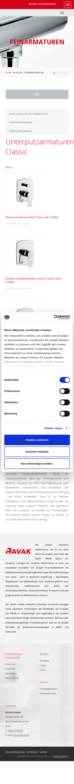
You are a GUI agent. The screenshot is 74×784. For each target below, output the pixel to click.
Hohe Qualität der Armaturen (28, 113)
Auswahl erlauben (37, 451)
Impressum (32, 751)
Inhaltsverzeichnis (15, 751)
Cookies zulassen (37, 439)
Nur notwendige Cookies (37, 463)
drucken (62, 73)
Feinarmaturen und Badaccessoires (43, 72)
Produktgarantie (48, 688)
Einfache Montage (20, 122)
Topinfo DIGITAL (61, 756)
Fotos (43, 670)
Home (8, 72)
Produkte (18, 72)
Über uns (10, 664)
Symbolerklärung (20, 131)
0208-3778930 (15, 730)
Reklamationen (48, 693)
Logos (43, 665)
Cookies (43, 751)
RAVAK (13, 4)
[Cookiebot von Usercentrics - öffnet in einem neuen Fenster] (54, 317)
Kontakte (44, 660)
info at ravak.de (21, 735)
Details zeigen (53, 428)
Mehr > (9, 167)
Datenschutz (12, 678)
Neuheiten (11, 673)
